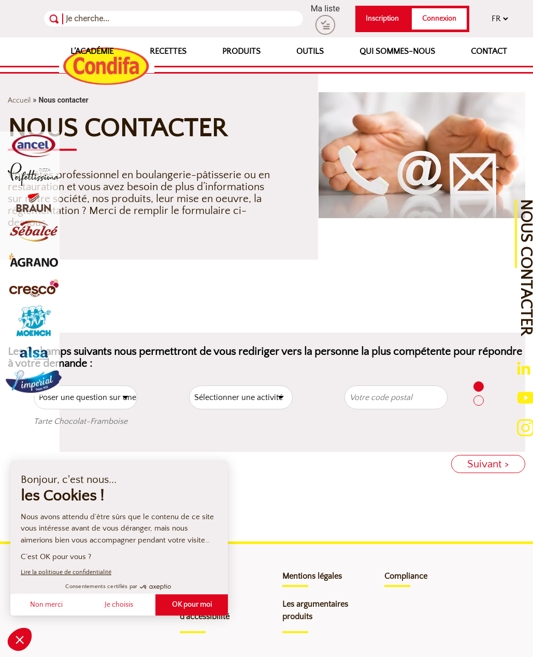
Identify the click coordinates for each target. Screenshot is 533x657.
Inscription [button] (382, 19)
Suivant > (488, 464)
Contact (489, 51)
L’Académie (91, 51)
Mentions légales (312, 576)
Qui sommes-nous (397, 51)
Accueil (19, 100)
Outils (310, 51)
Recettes (168, 51)
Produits (241, 51)
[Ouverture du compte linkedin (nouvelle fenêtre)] (523, 368)
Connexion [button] (439, 19)
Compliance (405, 576)
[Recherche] (116, 18)
